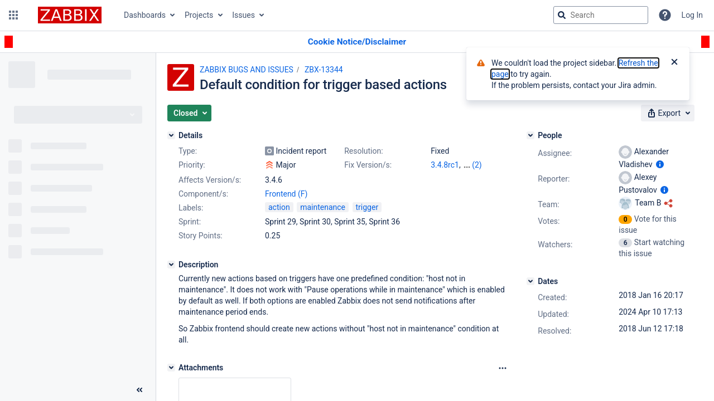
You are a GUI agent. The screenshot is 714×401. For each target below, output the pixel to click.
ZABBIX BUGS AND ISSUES (246, 69)
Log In (692, 15)
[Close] (674, 63)
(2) (477, 164)
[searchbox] (600, 15)
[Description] (171, 264)
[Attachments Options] (502, 368)
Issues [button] (243, 15)
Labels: (190, 207)
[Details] (171, 135)
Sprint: (189, 221)
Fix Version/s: (368, 164)
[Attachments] (171, 367)
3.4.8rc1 (445, 164)
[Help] (665, 15)
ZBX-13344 (324, 69)
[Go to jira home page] (69, 15)
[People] (530, 135)
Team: (548, 204)
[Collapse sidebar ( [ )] (139, 390)
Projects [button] (199, 15)
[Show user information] (659, 164)
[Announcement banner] (357, 42)
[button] (13, 15)
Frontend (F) (286, 193)
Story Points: (200, 235)
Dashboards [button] (145, 15)
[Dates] (530, 281)
